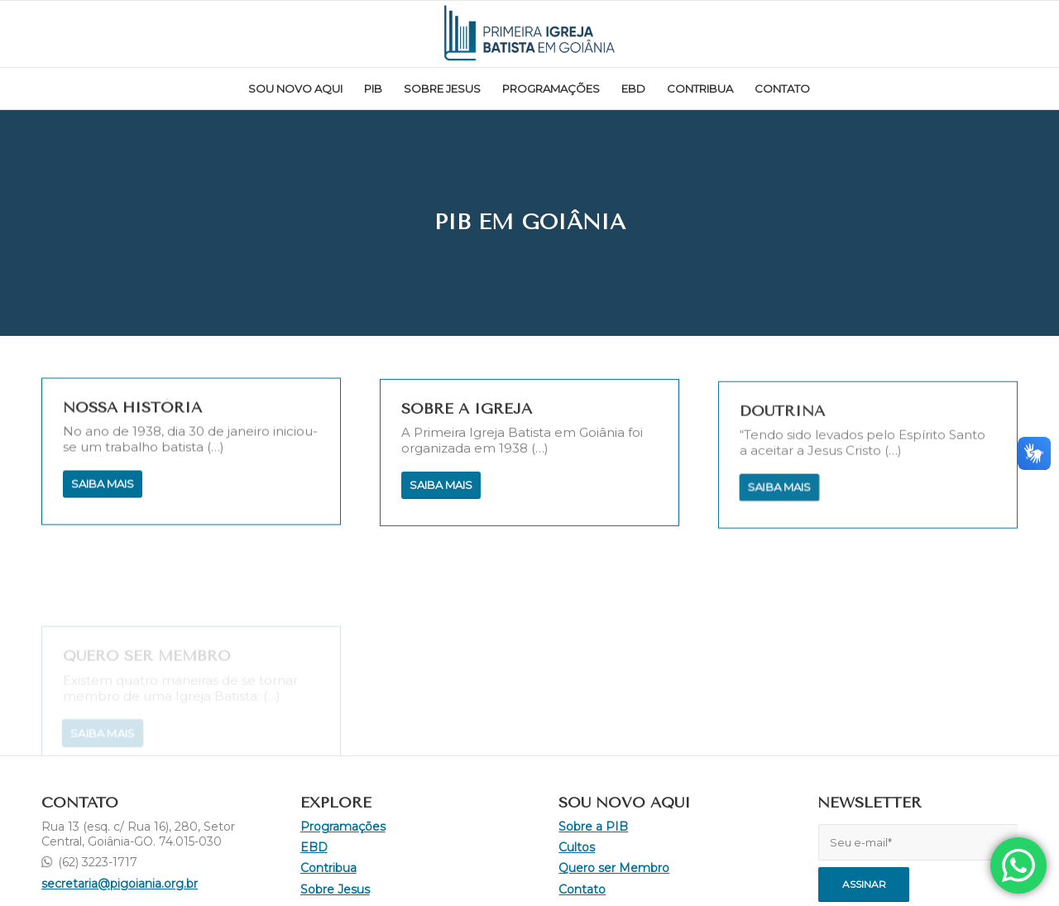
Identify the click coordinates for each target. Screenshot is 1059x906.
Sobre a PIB (593, 826)
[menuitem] (295, 88)
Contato (582, 889)
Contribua (328, 867)
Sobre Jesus (335, 889)
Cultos (576, 847)
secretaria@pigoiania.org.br (119, 883)
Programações (343, 826)
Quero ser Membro (613, 867)
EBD (314, 847)
